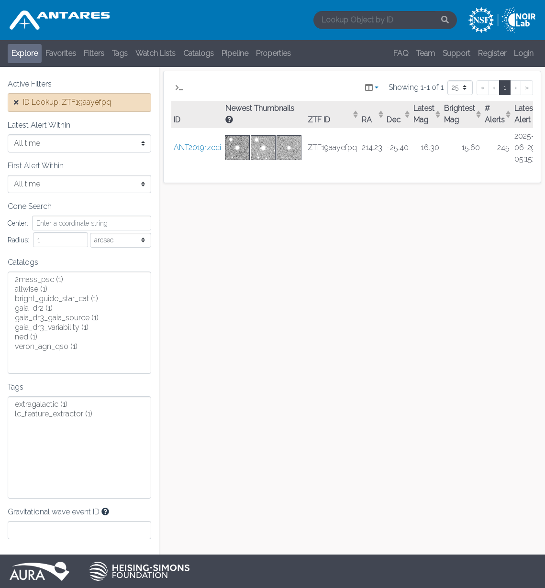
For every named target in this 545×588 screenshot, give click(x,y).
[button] (179, 87)
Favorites (60, 53)
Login (524, 53)
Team (425, 53)
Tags (120, 53)
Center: (18, 223)
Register (492, 53)
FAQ (401, 53)
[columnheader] (332, 115)
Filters (94, 53)
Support (456, 53)
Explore (24, 53)
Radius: (18, 240)
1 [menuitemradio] (504, 87)
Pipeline (235, 53)
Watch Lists (155, 53)
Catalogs (198, 53)
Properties (273, 53)
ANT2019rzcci (197, 147)
